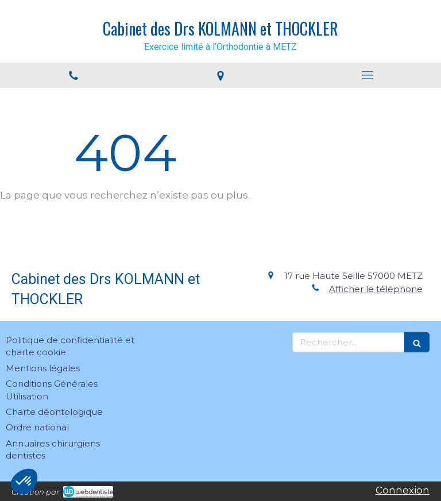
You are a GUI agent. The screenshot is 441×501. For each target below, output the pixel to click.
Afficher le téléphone (376, 288)
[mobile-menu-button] (367, 75)
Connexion (403, 490)
